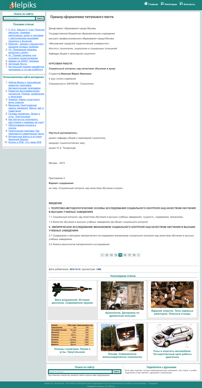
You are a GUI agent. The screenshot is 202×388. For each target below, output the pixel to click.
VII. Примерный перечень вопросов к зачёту (22, 51)
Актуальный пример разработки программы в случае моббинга (26, 68)
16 (125, 255)
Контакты (189, 4)
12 (107, 255)
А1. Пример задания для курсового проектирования (23, 57)
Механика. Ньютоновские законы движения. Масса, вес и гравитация (26, 108)
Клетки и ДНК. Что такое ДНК (24, 142)
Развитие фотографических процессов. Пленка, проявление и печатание (26, 94)
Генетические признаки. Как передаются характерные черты (26, 132)
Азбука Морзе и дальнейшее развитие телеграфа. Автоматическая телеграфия (24, 85)
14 (116, 255)
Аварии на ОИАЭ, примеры (23, 61)
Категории (171, 4)
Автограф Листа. (17, 64)
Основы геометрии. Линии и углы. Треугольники (24, 115)
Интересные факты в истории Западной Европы (25, 138)
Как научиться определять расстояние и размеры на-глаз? (26, 121)
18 (134, 255)
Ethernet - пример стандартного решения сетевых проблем (26, 45)
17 (129, 255)
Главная (153, 4)
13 (111, 255)
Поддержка (153, 383)
